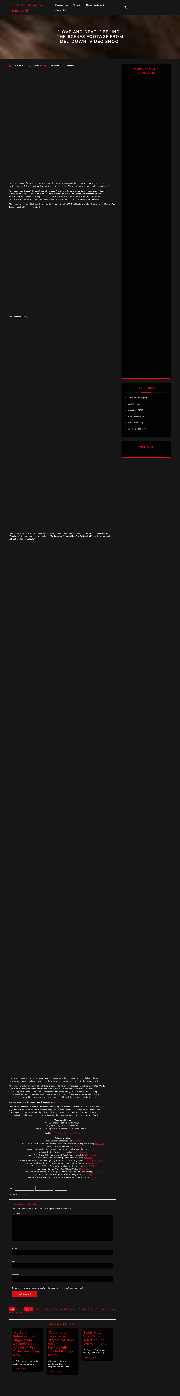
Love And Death (44, 1188)
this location (62, 186)
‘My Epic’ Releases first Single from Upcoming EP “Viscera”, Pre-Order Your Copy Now (26, 1343)
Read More (20, 1368)
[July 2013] (94, 1177)
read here (58, 1102)
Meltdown (61, 1188)
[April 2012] (99, 1143)
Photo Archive (61, 5)
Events (131, 404)
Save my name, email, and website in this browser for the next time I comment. (49, 1288)
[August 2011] (79, 1141)
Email (15, 1261)
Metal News (23, 1194)
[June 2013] (97, 1172)
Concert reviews (135, 397)
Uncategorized (134, 428)
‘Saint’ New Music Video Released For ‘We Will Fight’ (95, 1338)
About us (77, 5)
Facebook (68, 1133)
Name (15, 1248)
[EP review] (75, 1146)
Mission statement (95, 5)
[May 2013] (88, 1166)
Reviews (132, 422)
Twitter (77, 1133)
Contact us (60, 10)
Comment (16, 1213)
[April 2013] (93, 1163)
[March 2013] (99, 1160)
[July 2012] (93, 1149)
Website (58, 1133)
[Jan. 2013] (91, 1155)
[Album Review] (80, 1152)
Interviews (133, 410)
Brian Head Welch (24, 1188)
